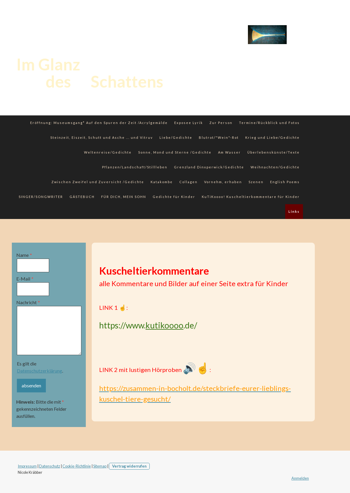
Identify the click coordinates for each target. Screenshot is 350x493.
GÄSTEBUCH (82, 197)
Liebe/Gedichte (175, 137)
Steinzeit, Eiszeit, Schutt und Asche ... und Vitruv (101, 137)
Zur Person (221, 123)
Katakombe (162, 182)
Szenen (256, 182)
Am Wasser (229, 152)
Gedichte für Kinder (174, 197)
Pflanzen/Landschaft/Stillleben (134, 167)
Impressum (27, 466)
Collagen (188, 182)
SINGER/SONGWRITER (41, 197)
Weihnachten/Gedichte (275, 167)
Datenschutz (49, 466)
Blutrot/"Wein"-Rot (219, 137)
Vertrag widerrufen (129, 466)
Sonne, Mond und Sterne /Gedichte (175, 152)
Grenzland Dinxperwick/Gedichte (209, 167)
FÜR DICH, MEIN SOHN (123, 197)
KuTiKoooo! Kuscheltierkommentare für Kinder (251, 197)
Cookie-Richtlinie (76, 466)
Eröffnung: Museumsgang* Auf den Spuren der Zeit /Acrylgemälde (99, 123)
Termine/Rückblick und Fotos (269, 123)
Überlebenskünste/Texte (273, 152)
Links (294, 211)
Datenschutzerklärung (39, 370)
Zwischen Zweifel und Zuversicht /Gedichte (97, 182)
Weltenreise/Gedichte (108, 152)
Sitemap (100, 466)
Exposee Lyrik (188, 123)
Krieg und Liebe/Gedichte (272, 137)
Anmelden (300, 478)
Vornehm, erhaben (223, 182)
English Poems (285, 182)
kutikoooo (164, 325)
